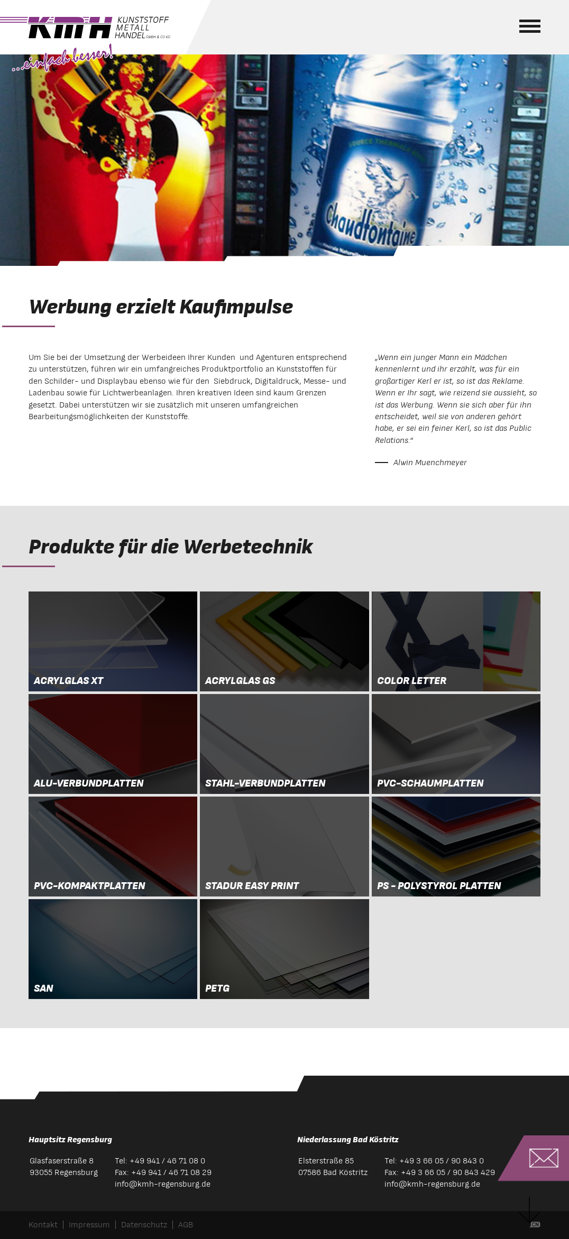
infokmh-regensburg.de (162, 1184)
